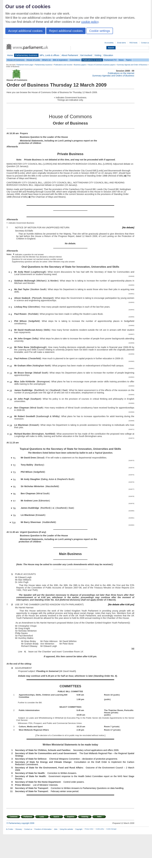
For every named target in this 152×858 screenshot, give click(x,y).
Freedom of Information (43, 829)
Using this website (66, 829)
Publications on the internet (121, 73)
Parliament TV (110, 60)
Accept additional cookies (25, 31)
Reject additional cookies (66, 31)
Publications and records (63, 65)
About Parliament (70, 55)
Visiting (97, 55)
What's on (46, 60)
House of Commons (15, 60)
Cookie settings (99, 31)
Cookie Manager (111, 829)
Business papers (80, 65)
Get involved (86, 55)
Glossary (19, 829)
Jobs (55, 829)
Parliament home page (24, 65)
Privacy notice (89, 829)
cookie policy (89, 21)
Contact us (145, 43)
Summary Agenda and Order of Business (132, 65)
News (121, 60)
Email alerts (121, 43)
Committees (75, 60)
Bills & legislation (60, 60)
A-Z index (9, 829)
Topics (128, 60)
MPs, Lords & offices (49, 55)
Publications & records (92, 60)
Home (10, 55)
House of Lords (33, 60)
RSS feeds (133, 43)
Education (108, 55)
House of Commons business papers (101, 65)
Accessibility (109, 43)
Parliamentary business (26, 55)
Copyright (78, 829)
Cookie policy (100, 829)
